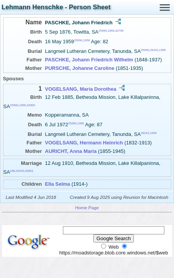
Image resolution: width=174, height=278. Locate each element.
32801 (29, 171)
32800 (31, 105)
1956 (111, 30)
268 (12, 171)
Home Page (87, 207)
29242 (154, 50)
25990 (102, 30)
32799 (119, 30)
